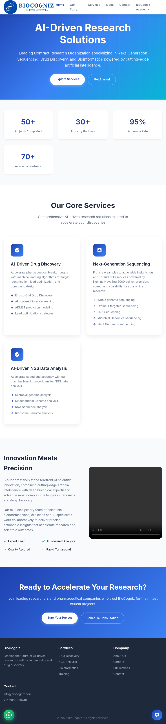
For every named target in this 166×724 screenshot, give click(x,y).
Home (60, 4)
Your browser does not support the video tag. (126, 503)
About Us (119, 656)
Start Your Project (59, 617)
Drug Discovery (68, 656)
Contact (124, 4)
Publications (121, 668)
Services (94, 4)
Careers (118, 662)
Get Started (102, 79)
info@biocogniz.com (18, 694)
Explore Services (67, 79)
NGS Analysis (67, 662)
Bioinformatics (68, 668)
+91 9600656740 (15, 700)
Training (63, 674)
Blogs (110, 4)
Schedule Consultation (102, 618)
